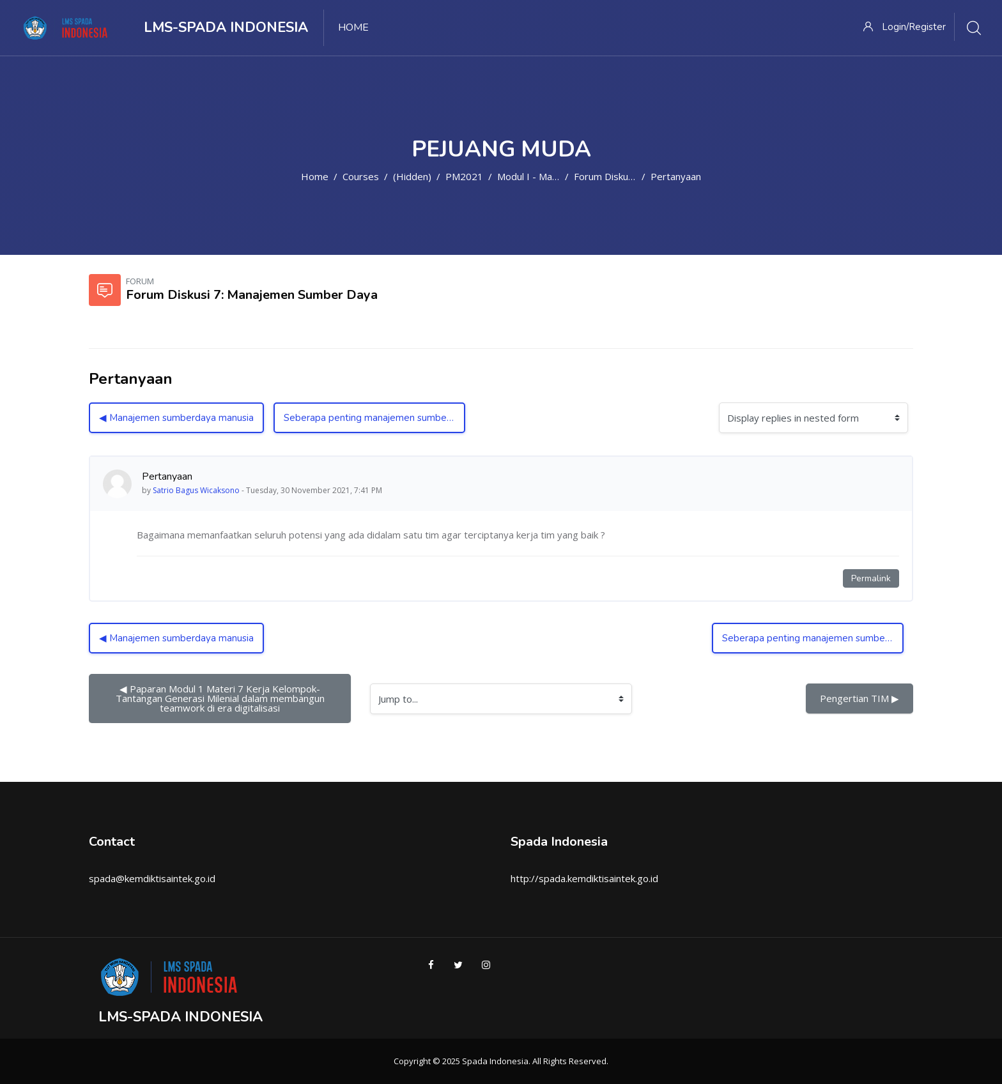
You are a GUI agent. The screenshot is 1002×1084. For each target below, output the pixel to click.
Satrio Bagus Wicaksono (196, 490)
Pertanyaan (676, 176)
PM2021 (464, 176)
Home (314, 176)
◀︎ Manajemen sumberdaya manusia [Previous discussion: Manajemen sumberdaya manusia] (176, 417)
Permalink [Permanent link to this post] (871, 578)
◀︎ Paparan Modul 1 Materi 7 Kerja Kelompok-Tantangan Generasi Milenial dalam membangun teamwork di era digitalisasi (221, 698)
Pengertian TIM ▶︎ (859, 698)
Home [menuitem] (353, 27)
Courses (361, 176)
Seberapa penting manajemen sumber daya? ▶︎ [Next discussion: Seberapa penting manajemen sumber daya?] (374, 417)
